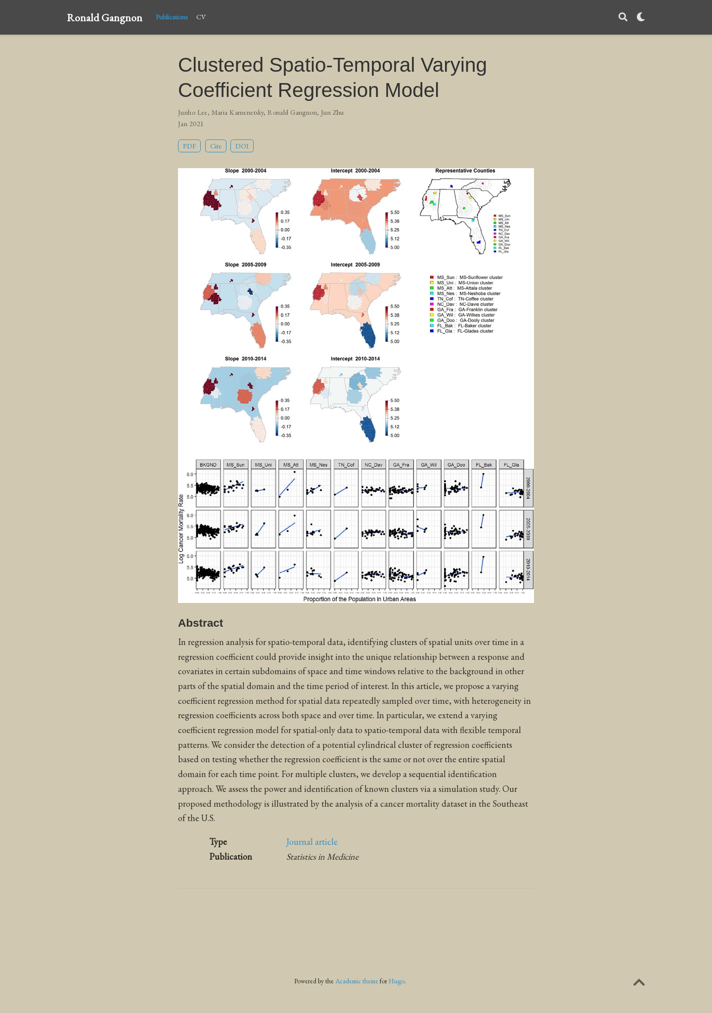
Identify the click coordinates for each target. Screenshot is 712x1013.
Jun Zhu (332, 112)
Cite (216, 145)
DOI (242, 145)
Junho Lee (193, 112)
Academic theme (356, 980)
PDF (189, 145)
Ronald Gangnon (104, 17)
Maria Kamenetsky (238, 112)
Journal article (312, 841)
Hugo (396, 980)
